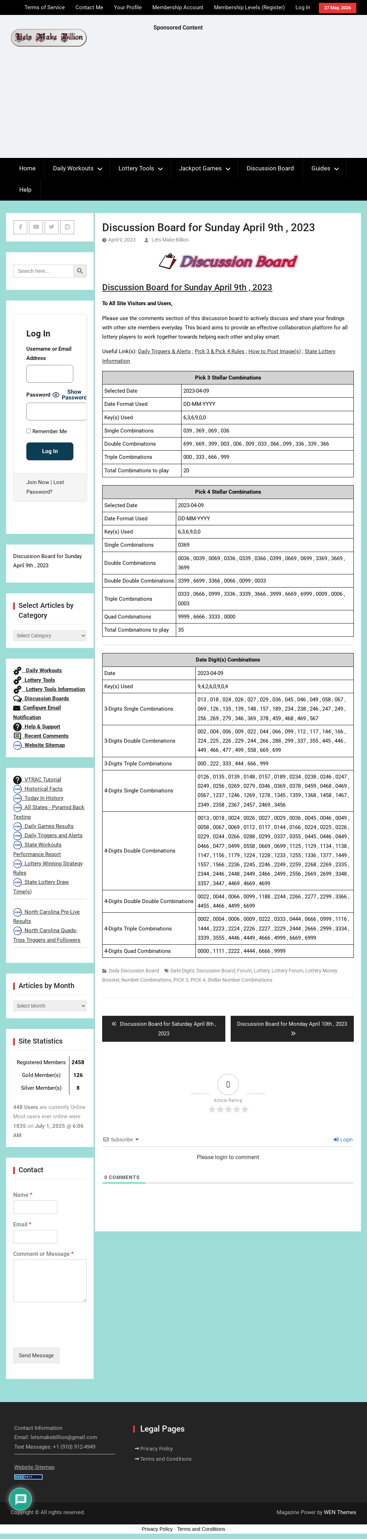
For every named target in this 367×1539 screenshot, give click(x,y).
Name (22, 1195)
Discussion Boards (41, 698)
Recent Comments (41, 736)
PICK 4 (197, 980)
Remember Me (46, 431)
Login (343, 1139)
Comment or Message (43, 1254)
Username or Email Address (49, 353)
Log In (302, 7)
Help (25, 189)
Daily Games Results (43, 826)
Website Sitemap (39, 745)
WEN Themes (340, 1512)
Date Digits (182, 970)
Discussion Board (270, 168)
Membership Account (177, 7)
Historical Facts (38, 789)
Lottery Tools (136, 168)
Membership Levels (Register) (249, 7)
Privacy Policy (156, 1449)
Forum (244, 970)
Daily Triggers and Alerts (48, 835)
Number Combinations (146, 980)
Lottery (261, 970)
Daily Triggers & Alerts (164, 351)
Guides (320, 168)
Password (38, 395)
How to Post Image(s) (274, 351)
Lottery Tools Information (49, 689)
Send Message (36, 1355)
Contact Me (89, 7)
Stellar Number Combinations (240, 980)
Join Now (37, 482)
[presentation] (67, 1336)
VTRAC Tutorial (37, 779)
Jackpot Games (200, 168)
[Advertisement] (260, 96)
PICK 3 (180, 980)
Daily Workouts (73, 168)
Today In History (38, 798)
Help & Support (36, 726)
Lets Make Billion (170, 240)
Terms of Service (45, 7)
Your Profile (128, 7)
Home (27, 168)
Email (22, 1224)
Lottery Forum (287, 970)
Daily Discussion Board (134, 970)
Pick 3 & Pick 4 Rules (220, 351)
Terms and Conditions (166, 1459)
